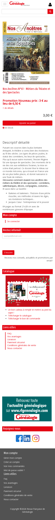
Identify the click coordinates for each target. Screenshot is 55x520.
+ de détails (8, 108)
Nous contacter (14, 348)
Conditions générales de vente (21, 345)
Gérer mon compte (13, 457)
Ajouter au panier (27, 123)
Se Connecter (50, 4)
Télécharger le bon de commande (24, 318)
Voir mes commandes (14, 466)
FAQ (9, 333)
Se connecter (13, 221)
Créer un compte (12, 462)
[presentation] (24, 244)
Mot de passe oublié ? (14, 470)
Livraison (11, 339)
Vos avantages (14, 336)
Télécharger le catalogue (20, 315)
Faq (5, 478)
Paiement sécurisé (16, 342)
